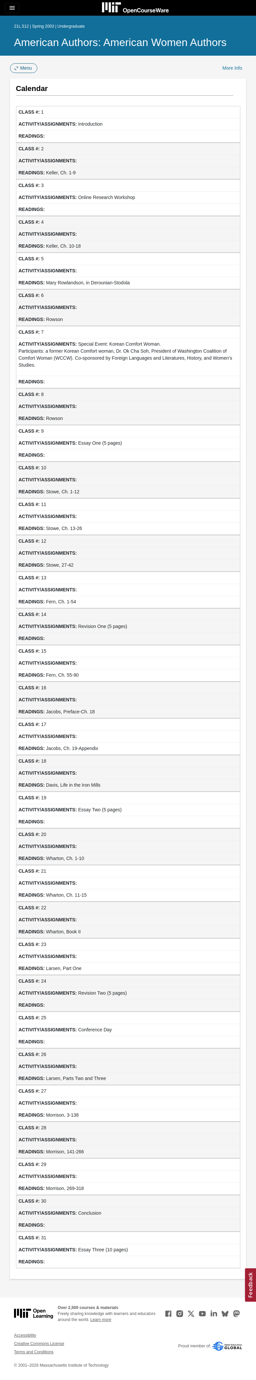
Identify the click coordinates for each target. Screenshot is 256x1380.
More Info (232, 68)
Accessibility (25, 1335)
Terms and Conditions (33, 1352)
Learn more (100, 1319)
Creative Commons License (39, 1343)
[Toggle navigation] (12, 8)
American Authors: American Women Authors (120, 42)
